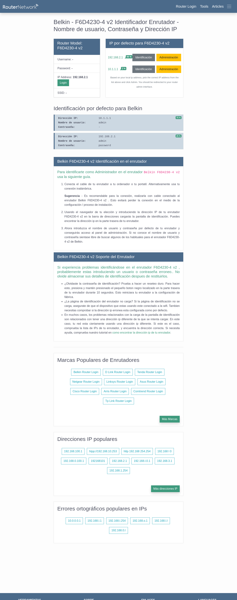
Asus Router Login (151, 381)
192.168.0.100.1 (73, 460)
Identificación (143, 57)
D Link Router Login (117, 372)
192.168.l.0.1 (142, 460)
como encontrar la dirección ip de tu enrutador (141, 332)
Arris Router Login (115, 391)
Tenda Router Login (149, 372)
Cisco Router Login (85, 391)
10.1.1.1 (113, 69)
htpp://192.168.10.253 (103, 451)
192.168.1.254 (118, 470)
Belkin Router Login (85, 372)
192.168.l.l (161, 520)
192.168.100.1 (73, 451)
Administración (168, 57)
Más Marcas (169, 419)
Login (63, 82)
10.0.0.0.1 (74, 520)
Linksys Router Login (119, 381)
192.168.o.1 (140, 520)
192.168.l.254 (117, 520)
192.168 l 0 (164, 451)
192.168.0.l (118, 530)
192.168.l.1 (95, 520)
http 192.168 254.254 (137, 451)
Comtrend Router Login (148, 391)
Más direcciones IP (165, 488)
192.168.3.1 (164, 460)
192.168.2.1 (115, 57)
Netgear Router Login (86, 381)
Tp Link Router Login (118, 400)
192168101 (98, 460)
